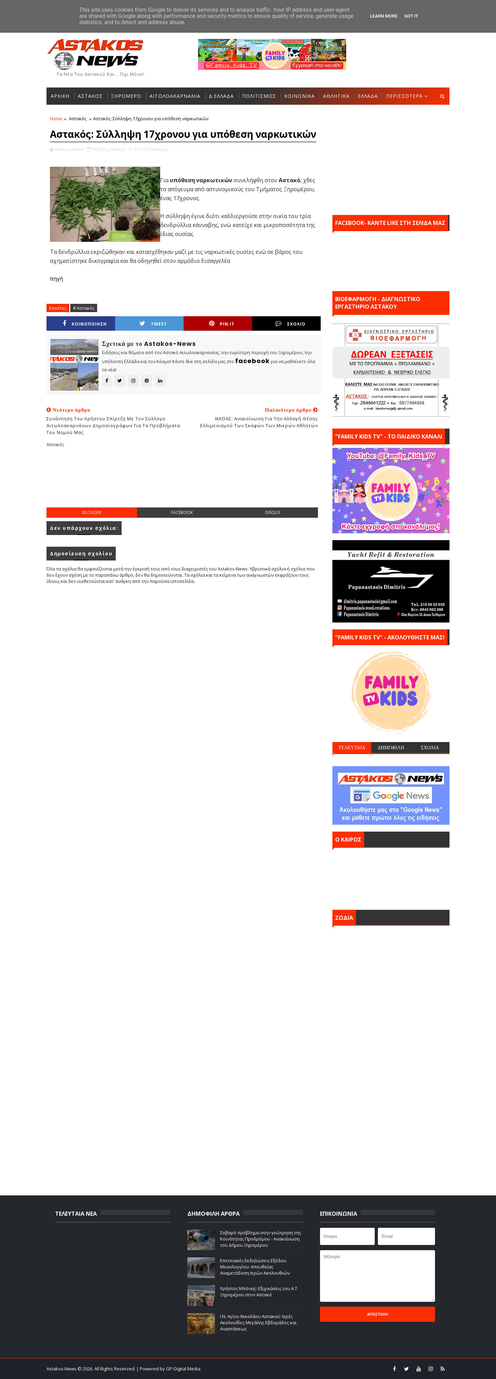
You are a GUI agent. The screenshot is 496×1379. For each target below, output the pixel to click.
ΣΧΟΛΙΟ (290, 323)
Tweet (153, 323)
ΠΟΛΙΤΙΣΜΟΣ (259, 96)
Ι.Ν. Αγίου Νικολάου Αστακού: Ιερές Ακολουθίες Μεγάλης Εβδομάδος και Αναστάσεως (258, 1322)
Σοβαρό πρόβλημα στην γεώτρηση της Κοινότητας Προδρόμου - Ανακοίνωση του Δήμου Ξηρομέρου (260, 1238)
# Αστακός (83, 308)
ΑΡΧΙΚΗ (60, 96)
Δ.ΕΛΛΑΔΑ (221, 96)
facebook (182, 512)
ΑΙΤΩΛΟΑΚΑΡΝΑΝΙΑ (174, 96)
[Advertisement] (183, 482)
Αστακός (77, 118)
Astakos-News (62, 1369)
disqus (272, 512)
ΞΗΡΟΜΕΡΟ (126, 96)
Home (56, 118)
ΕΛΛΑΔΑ (368, 96)
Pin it (222, 323)
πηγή (56, 278)
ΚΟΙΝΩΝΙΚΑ (299, 96)
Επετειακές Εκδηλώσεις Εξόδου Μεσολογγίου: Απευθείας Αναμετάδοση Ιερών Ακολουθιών (255, 1266)
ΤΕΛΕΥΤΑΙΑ (351, 747)
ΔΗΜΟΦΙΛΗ (391, 747)
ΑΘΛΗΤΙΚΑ (336, 96)
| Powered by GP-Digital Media (168, 1369)
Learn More (383, 16)
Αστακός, (159, 149)
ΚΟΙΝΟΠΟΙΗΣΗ (85, 323)
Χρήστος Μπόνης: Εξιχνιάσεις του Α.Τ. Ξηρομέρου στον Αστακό (259, 1291)
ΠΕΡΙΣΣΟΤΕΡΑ (404, 96)
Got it (411, 16)
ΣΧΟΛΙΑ (430, 747)
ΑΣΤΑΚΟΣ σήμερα (391, 877)
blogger (91, 512)
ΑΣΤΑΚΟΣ (90, 96)
